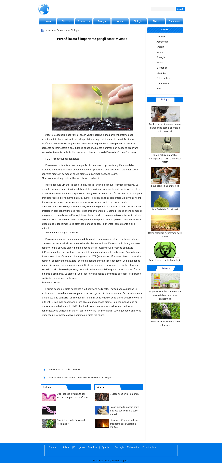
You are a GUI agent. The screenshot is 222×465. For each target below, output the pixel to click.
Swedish (92, 447)
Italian (66, 447)
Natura (120, 21)
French (52, 447)
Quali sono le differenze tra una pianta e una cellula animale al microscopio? (165, 119)
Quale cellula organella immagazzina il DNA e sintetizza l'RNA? (165, 150)
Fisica (156, 21)
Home (48, 21)
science (49, 30)
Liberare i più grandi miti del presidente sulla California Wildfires (124, 424)
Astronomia (84, 21)
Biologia (138, 21)
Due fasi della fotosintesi (165, 201)
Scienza (61, 30)
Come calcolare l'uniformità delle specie (165, 226)
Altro (159, 88)
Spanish (106, 447)
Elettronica (174, 21)
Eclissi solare (163, 78)
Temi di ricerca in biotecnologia (165, 252)
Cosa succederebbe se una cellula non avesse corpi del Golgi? (80, 377)
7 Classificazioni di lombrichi (124, 394)
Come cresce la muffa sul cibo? (64, 369)
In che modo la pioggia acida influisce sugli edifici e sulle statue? (124, 411)
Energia (102, 21)
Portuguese (79, 447)
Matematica (163, 83)
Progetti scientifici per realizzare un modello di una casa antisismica (165, 286)
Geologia (161, 73)
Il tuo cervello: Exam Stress (165, 177)
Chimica (66, 21)
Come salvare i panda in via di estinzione (165, 315)
